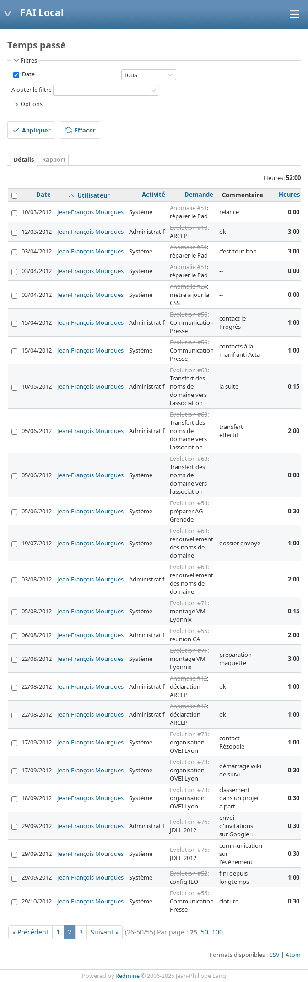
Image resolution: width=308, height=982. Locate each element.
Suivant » (105, 932)
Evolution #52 (188, 873)
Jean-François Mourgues (90, 212)
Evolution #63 (188, 370)
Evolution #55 (188, 631)
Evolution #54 (188, 503)
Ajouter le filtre (31, 90)
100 (217, 932)
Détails (24, 160)
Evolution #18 (188, 227)
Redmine (127, 976)
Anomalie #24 (188, 286)
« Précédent (30, 932)
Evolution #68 (188, 531)
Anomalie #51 (188, 208)
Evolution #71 (188, 603)
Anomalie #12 (188, 678)
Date (28, 74)
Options (27, 104)
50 (204, 932)
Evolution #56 (188, 314)
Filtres (24, 60)
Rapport (53, 160)
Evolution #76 (188, 822)
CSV (274, 955)
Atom (293, 955)
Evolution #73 (188, 734)
